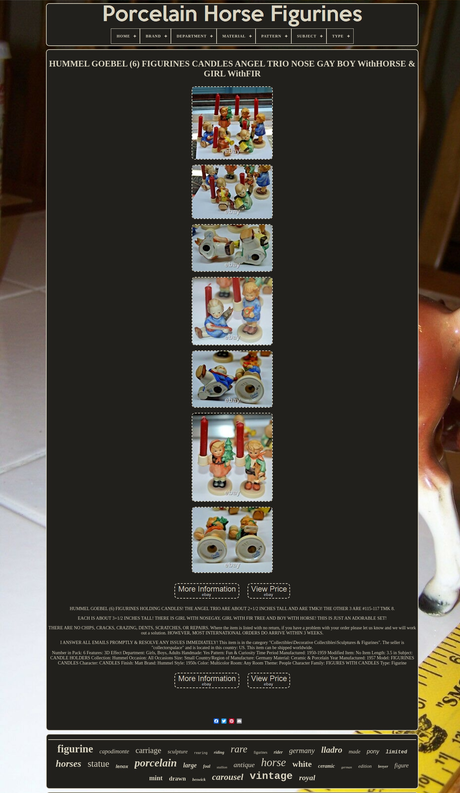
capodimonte (114, 751)
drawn (177, 778)
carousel (227, 777)
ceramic (326, 766)
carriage (148, 750)
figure (402, 765)
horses (68, 763)
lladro (331, 750)
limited (396, 752)
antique (244, 765)
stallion (222, 767)
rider (278, 752)
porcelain (155, 763)
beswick (199, 779)
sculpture (178, 752)
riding (219, 752)
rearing (200, 753)
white (302, 764)
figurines (260, 752)
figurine (75, 749)
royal (307, 777)
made (354, 752)
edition (365, 766)
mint (156, 778)
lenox (122, 766)
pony (373, 751)
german (346, 767)
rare (239, 749)
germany (302, 751)
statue (99, 763)
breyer (383, 766)
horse (273, 762)
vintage (271, 776)
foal (207, 766)
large (190, 765)
